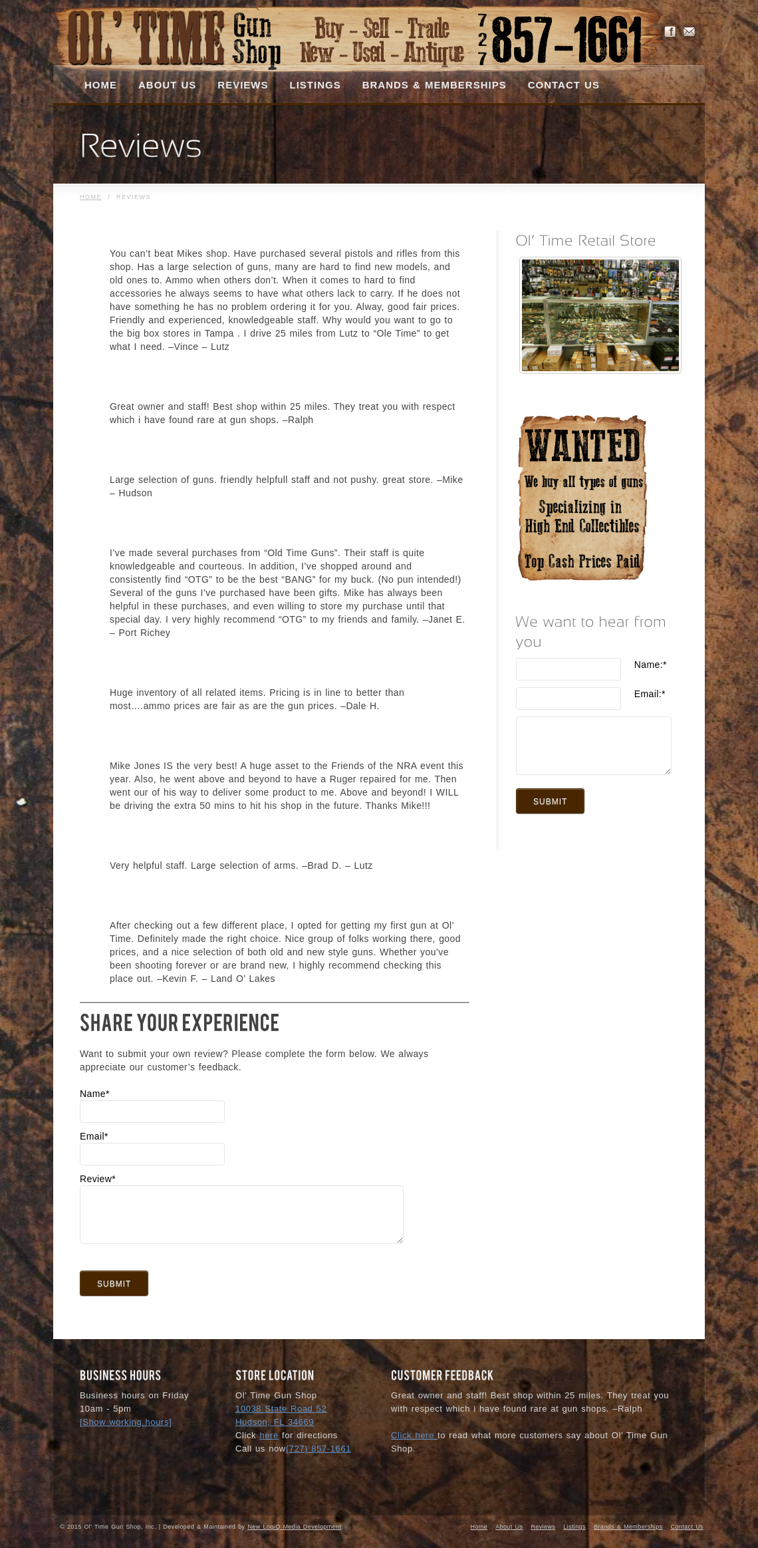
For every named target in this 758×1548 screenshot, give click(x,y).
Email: (650, 694)
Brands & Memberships (628, 1526)
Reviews (543, 1526)
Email (94, 1136)
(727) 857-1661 (318, 1449)
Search (665, 87)
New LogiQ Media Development (294, 1526)
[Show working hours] (126, 1422)
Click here (414, 1435)
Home (91, 197)
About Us (509, 1526)
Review (98, 1178)
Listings (574, 1526)
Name (95, 1093)
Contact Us (686, 1526)
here (268, 1435)
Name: (650, 664)
